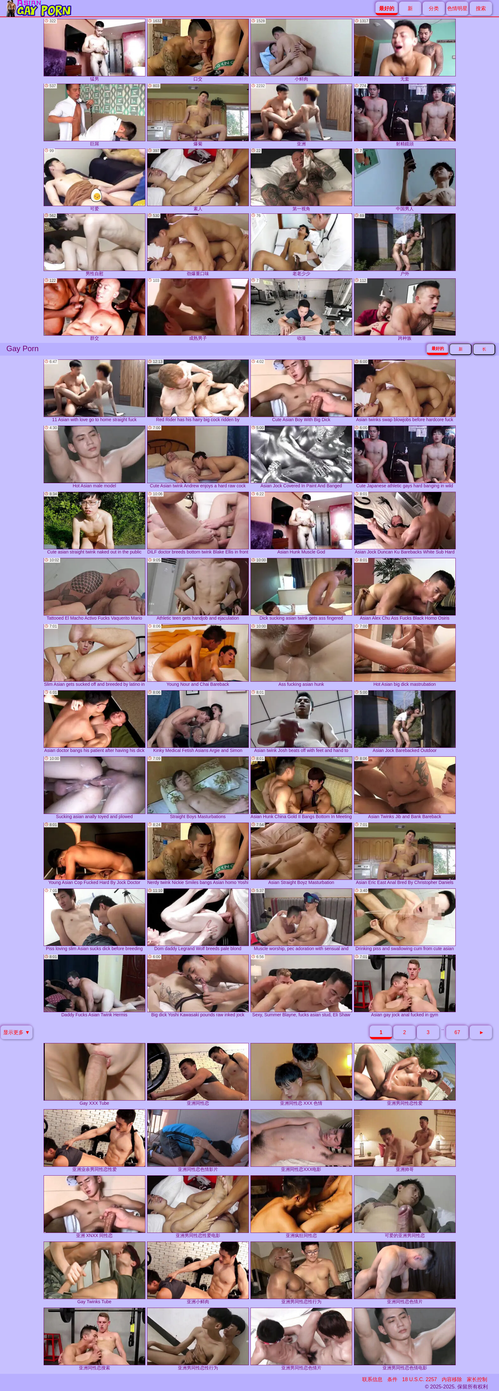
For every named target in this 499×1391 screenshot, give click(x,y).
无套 (405, 50)
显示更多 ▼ (16, 1032)
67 (457, 1032)
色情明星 (457, 8)
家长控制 (477, 1379)
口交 (198, 50)
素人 (198, 180)
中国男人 (405, 180)
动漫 (301, 309)
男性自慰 (94, 244)
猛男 (94, 50)
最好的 (438, 348)
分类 (434, 8)
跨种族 (405, 309)
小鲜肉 (301, 50)
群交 (94, 309)
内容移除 (452, 1379)
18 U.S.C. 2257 (419, 1379)
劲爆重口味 (198, 244)
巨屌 (94, 115)
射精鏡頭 (405, 115)
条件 (392, 1379)
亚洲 (301, 115)
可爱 (94, 180)
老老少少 (301, 244)
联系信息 (372, 1379)
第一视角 (301, 180)
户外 (405, 244)
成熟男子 (198, 309)
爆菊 (198, 115)
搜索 (481, 8)
